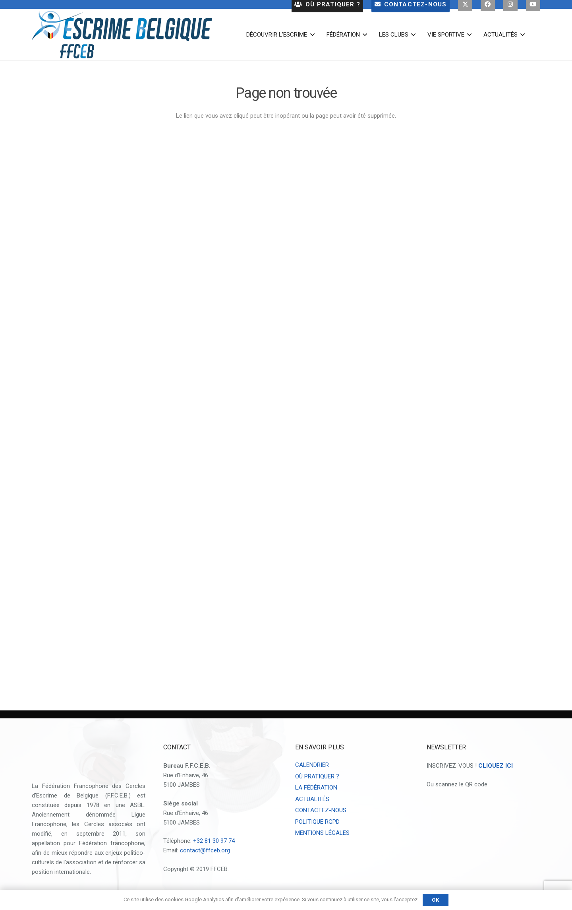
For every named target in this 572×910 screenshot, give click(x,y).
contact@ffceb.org (205, 850)
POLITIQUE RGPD (317, 821)
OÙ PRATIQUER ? (317, 776)
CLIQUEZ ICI (495, 765)
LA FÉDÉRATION (316, 787)
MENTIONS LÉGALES (322, 832)
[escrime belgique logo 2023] (122, 34)
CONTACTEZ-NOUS (320, 810)
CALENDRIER (312, 764)
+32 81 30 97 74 (214, 840)
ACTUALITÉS (312, 799)
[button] (310, 34)
